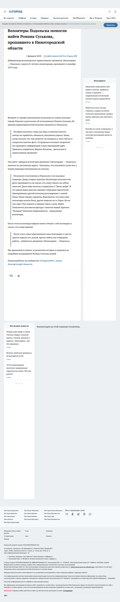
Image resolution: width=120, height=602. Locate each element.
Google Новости (23, 264)
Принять (111, 25)
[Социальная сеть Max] (90, 514)
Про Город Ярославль (31, 519)
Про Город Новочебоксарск (53, 510)
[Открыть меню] (5, 11)
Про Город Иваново (30, 513)
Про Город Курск (9, 516)
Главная (6, 539)
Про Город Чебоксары (31, 510)
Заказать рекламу (60, 18)
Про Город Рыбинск (30, 516)
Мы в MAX (111, 18)
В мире (33, 18)
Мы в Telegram (96, 18)
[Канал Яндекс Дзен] (84, 514)
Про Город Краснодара (11, 522)
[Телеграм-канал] (78, 514)
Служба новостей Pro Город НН (60, 56)
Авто (26, 536)
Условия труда (8, 536)
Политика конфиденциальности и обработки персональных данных (26, 581)
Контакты (49, 531)
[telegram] (19, 275)
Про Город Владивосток (52, 519)
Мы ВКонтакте (79, 18)
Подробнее (111, 578)
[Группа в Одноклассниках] (72, 514)
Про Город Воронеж (10, 513)
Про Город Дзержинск (11, 510)
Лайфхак (22, 18)
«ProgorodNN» (47, 260)
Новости (49, 536)
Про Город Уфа (49, 516)
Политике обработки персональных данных (81, 24)
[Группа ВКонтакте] (67, 514)
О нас (27, 531)
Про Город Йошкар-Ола (52, 513)
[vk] (11, 275)
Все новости (9, 18)
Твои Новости (8, 519)
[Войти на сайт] (115, 11)
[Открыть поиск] (109, 11)
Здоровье (45, 18)
